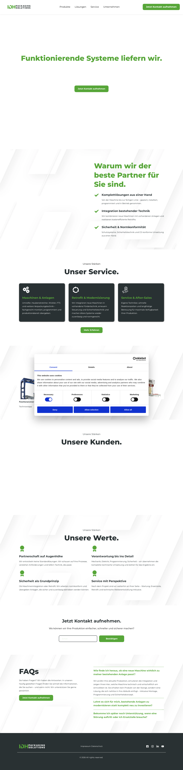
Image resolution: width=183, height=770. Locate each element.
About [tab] (129, 367)
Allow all (128, 410)
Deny (55, 410)
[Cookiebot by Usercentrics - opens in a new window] (135, 359)
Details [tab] (91, 367)
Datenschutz (97, 746)
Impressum (86, 746)
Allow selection (91, 410)
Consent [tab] (53, 367)
